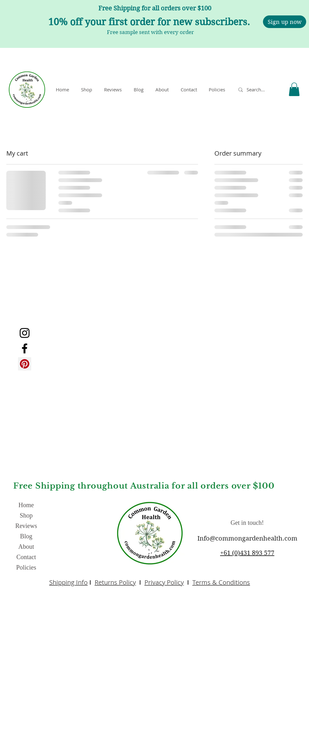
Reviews (26, 525)
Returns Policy (115, 582)
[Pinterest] (24, 363)
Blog (26, 536)
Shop (26, 515)
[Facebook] (24, 348)
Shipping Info (68, 582)
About (26, 546)
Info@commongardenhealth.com (247, 538)
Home (26, 504)
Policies (26, 567)
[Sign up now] (284, 21)
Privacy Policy (164, 582)
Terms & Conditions (221, 582)
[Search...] (259, 89)
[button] (218, 90)
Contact (26, 556)
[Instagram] (24, 333)
